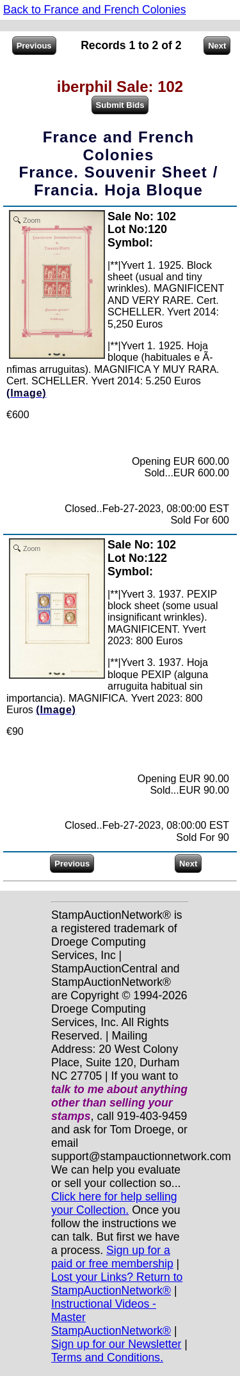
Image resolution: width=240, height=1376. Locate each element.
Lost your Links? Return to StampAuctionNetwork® (116, 1284)
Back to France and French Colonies (94, 9)
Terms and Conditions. (107, 1357)
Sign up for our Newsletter (116, 1344)
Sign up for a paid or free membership (112, 1257)
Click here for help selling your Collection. (114, 1203)
